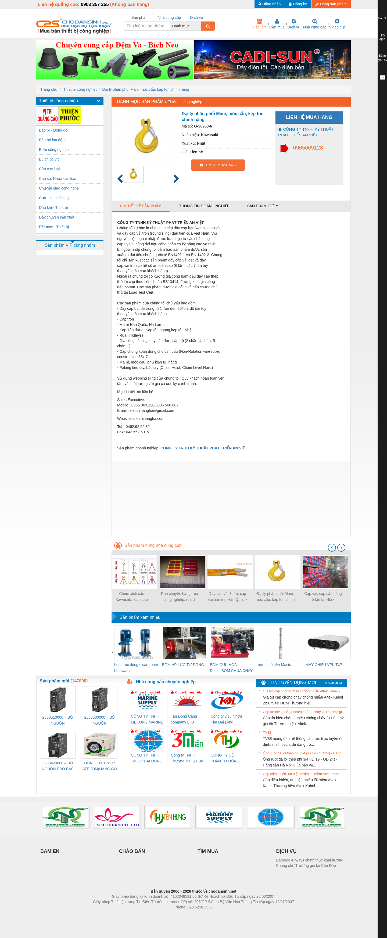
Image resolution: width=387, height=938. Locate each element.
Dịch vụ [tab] (196, 17)
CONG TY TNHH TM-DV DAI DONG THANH (146, 758)
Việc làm (259, 24)
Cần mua (277, 24)
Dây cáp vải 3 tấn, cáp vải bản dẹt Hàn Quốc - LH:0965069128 (227, 596)
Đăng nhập (270, 4)
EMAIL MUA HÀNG (218, 165)
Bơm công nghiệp (54, 149)
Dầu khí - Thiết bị (53, 207)
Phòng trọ (159, 915)
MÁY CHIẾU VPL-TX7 (324, 665)
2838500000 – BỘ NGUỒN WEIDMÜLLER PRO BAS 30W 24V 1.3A (100, 720)
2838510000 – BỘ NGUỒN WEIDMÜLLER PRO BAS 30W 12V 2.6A (58, 720)
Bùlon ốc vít (49, 159)
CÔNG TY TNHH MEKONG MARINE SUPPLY (147, 719)
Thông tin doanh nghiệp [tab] (204, 206)
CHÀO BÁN (132, 851)
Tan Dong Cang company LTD (184, 719)
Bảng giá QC (382, 57)
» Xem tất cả (333, 682)
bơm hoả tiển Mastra (275, 665)
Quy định (382, 37)
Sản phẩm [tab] (140, 17)
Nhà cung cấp (315, 24)
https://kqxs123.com (219, 915)
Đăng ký (298, 4)
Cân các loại (49, 169)
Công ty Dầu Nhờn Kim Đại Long (226, 719)
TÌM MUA (208, 851)
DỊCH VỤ (286, 851)
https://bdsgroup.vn (186, 915)
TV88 (267, 732)
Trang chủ (49, 89)
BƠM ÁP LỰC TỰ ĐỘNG (183, 665)
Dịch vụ (293, 24)
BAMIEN (49, 851)
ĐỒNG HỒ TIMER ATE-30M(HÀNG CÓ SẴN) (99, 766)
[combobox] (199, 26)
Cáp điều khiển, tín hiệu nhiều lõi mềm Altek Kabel (302, 774)
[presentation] (332, 548)
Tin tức (382, 18)
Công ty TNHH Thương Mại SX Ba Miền (187, 758)
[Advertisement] (231, 499)
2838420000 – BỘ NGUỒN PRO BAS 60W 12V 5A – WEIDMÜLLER (57, 766)
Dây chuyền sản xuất (56, 217)
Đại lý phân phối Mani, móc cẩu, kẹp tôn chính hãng (145, 89)
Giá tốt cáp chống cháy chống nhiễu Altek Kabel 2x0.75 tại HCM (304, 691)
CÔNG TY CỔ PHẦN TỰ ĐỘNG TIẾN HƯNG (225, 758)
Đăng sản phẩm (331, 4)
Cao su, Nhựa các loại (57, 178)
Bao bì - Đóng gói (53, 130)
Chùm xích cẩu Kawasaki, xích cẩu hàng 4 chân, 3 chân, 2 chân (132, 596)
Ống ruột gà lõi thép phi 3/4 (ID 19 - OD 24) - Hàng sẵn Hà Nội (304, 753)
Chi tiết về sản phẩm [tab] (141, 206)
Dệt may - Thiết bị (54, 227)
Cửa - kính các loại (54, 198)
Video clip (337, 24)
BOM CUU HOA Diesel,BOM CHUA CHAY (231, 668)
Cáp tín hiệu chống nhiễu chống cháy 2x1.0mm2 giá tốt (304, 712)
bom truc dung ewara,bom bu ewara (136, 668)
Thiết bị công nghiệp (80, 89)
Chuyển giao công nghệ (59, 188)
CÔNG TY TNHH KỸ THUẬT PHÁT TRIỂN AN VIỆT (306, 132)
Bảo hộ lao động (53, 140)
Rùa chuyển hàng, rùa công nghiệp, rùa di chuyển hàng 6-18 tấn (179, 596)
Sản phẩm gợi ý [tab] (262, 206)
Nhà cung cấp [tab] (169, 17)
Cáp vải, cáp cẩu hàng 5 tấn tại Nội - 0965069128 (323, 596)
